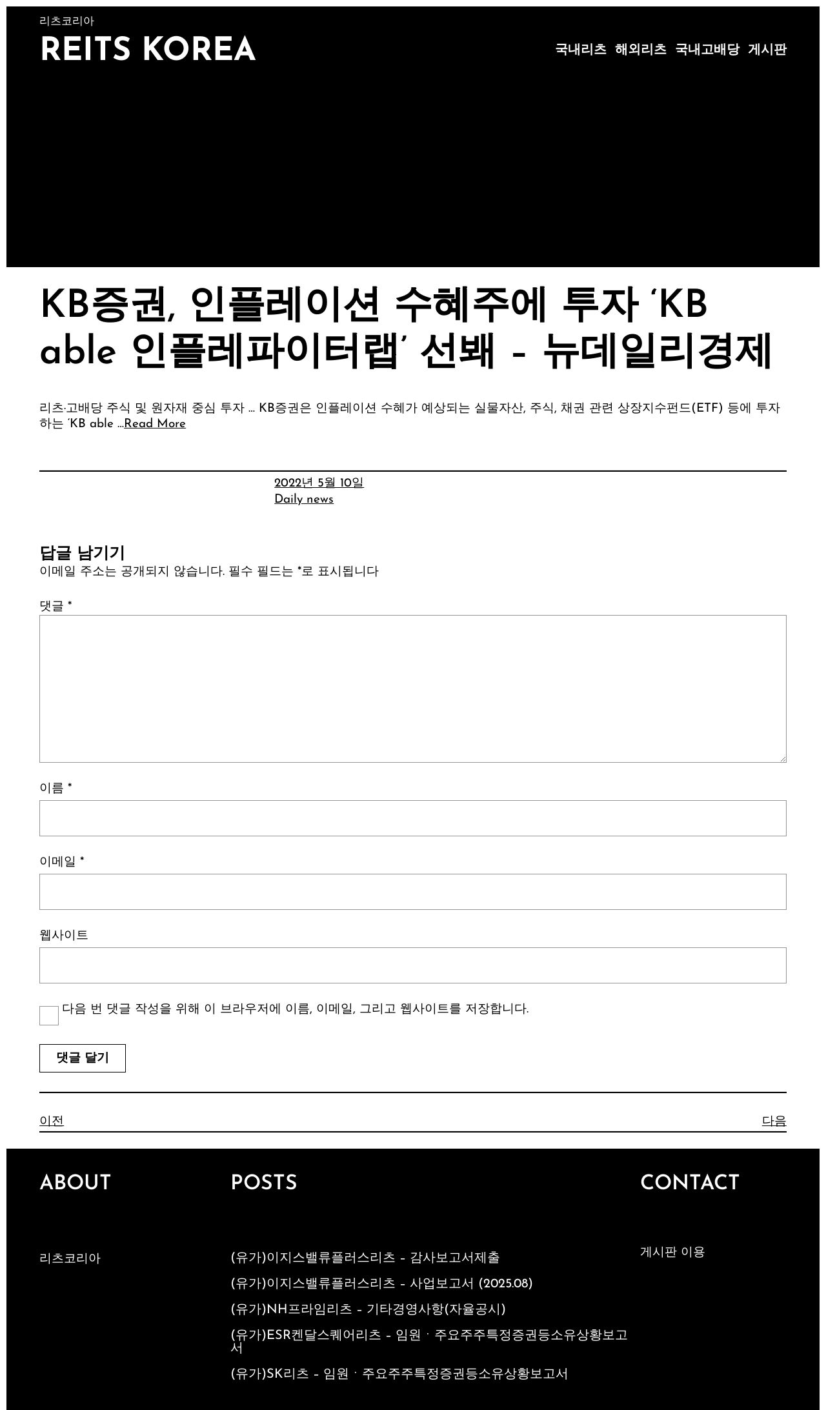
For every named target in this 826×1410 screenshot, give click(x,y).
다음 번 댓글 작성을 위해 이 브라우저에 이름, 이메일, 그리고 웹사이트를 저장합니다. (295, 1009)
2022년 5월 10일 (319, 484)
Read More (155, 424)
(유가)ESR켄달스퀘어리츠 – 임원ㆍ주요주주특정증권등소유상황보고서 (429, 1342)
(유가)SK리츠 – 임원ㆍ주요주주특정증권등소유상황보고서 (399, 1374)
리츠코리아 (70, 1259)
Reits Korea (147, 51)
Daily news (304, 500)
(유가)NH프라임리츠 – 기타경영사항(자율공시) (368, 1310)
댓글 (55, 607)
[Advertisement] (413, 170)
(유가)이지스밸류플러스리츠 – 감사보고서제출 (365, 1258)
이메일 (61, 862)
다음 (774, 1122)
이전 (51, 1122)
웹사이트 (63, 936)
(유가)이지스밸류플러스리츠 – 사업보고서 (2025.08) (381, 1284)
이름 (55, 789)
